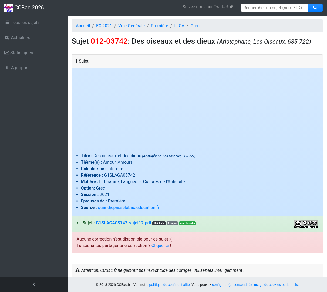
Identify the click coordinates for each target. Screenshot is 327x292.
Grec (195, 25)
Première (159, 25)
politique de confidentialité (169, 285)
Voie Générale (131, 25)
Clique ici (160, 245)
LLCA (179, 25)
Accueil (83, 25)
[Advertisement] (197, 112)
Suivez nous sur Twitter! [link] (210, 6)
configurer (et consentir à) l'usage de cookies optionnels (255, 285)
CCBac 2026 (24, 8)
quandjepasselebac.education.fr (129, 207)
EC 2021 (104, 25)
